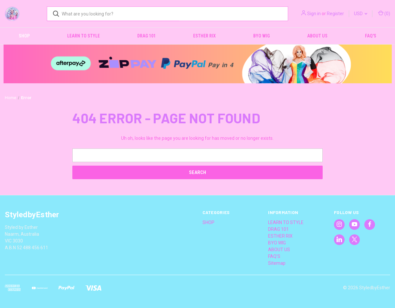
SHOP (24, 35)
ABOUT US (317, 35)
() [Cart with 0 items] (384, 13)
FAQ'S (370, 35)
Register (335, 13)
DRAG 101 (146, 35)
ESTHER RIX (204, 35)
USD (360, 13)
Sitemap (277, 263)
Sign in (314, 13)
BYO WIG (261, 35)
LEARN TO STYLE (83, 35)
